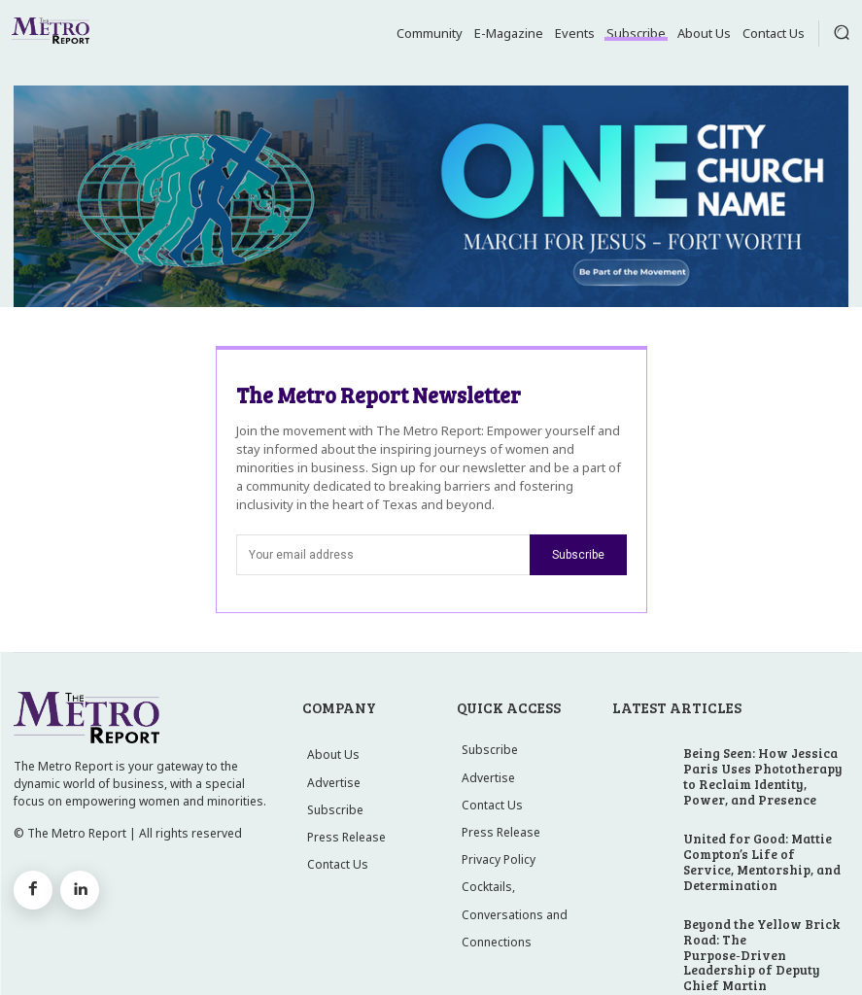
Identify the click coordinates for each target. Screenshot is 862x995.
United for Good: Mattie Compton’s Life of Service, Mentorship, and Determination (765, 833)
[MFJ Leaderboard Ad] (431, 196)
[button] (841, 32)
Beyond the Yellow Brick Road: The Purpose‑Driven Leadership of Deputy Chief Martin (763, 905)
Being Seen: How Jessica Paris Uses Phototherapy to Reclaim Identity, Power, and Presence (763, 767)
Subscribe (578, 555)
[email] (383, 554)
